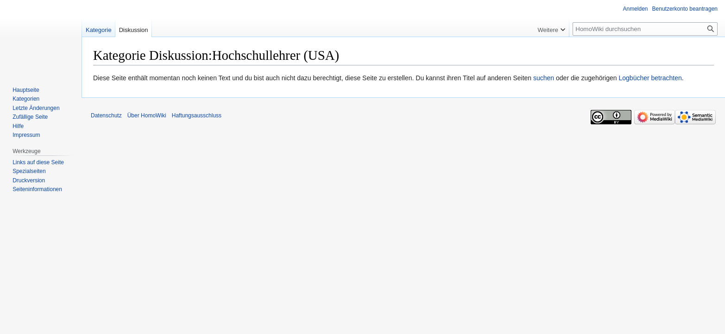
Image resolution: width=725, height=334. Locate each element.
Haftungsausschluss (196, 115)
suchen (543, 78)
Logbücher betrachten (649, 78)
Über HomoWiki (146, 115)
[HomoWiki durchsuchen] (645, 29)
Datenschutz (106, 115)
